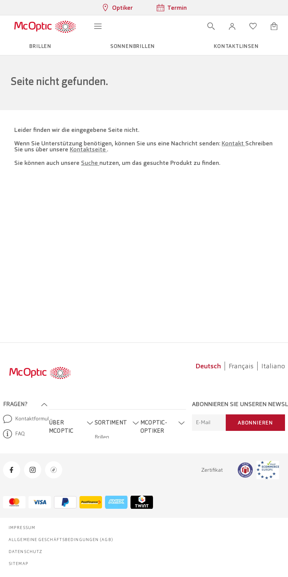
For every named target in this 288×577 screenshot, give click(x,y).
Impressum (22, 527)
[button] (232, 26)
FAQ (14, 433)
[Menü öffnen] (98, 26)
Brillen (101, 436)
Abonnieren (255, 422)
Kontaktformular (23, 418)
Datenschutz (25, 551)
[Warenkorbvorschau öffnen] (274, 26)
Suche (90, 163)
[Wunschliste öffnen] (253, 26)
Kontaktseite (88, 149)
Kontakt (233, 143)
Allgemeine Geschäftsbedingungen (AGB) (61, 539)
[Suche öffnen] (211, 26)
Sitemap (18, 563)
